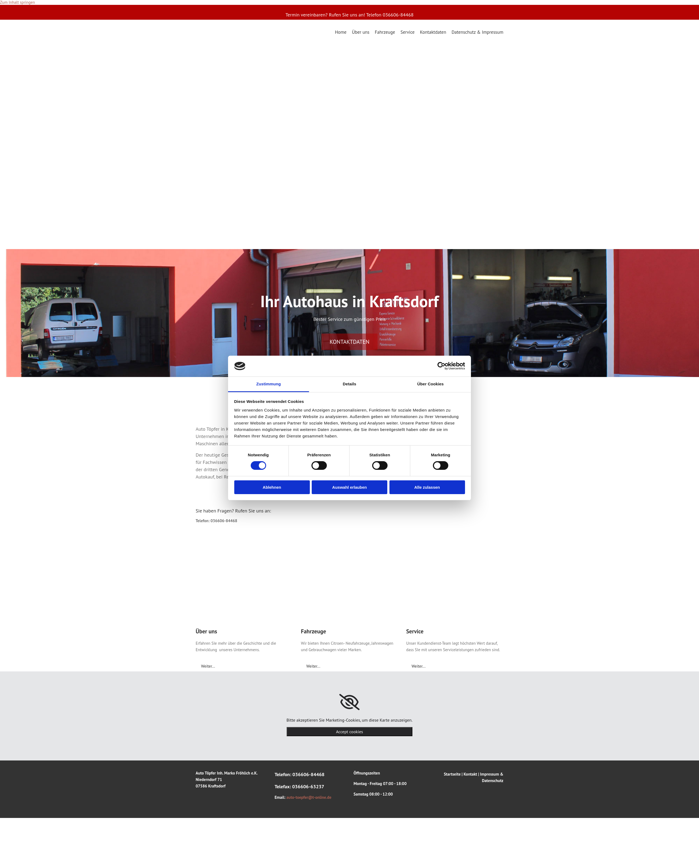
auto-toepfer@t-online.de (308, 797)
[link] (349, 702)
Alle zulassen (427, 487)
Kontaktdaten (433, 32)
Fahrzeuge (385, 32)
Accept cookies (349, 731)
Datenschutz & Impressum (477, 32)
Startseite (452, 774)
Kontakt (470, 774)
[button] (349, 342)
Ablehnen (272, 487)
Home (341, 32)
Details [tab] (349, 384)
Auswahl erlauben (349, 487)
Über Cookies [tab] (430, 384)
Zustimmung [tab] (268, 384)
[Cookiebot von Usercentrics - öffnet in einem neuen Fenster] (441, 366)
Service (408, 32)
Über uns (360, 32)
